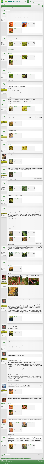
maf (1, 280)
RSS (42, 460)
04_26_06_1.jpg (15, 237)
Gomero (9, 166)
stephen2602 (3, 17)
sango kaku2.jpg (29, 146)
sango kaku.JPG (15, 146)
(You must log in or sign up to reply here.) (38, 454)
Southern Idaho (4, 125)
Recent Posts (3, 4)
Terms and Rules (41, 461)
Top (41, 460)
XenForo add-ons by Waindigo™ (4, 463)
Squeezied (2, 346)
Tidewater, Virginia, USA (4, 255)
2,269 (5, 284)
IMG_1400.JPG (15, 60)
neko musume (3, 212)
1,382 (5, 163)
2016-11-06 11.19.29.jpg (30, 422)
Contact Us (36, 460)
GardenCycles (10, 49)
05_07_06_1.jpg (29, 237)
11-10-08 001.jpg (29, 444)
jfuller (9, 452)
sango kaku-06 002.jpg (16, 252)
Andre (2, 87)
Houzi (8, 396)
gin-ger (2, 251)
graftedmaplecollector (3, 174)
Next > (9, 10)
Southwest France (4, 165)
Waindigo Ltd (11, 463)
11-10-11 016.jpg (15, 444)
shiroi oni (9, 193)
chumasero (3, 74)
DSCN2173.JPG (15, 106)
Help (38, 460)
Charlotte (5, 60)
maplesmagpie (3, 403)
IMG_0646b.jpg (15, 316)
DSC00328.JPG (15, 28)
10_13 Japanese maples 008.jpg (30, 405)
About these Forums (40, 2)
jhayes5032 (3, 148)
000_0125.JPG (15, 172)
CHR (8, 48)
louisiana (5, 178)
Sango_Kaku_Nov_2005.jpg (17, 121)
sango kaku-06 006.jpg (29, 252)
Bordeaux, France (4, 93)
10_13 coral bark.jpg (16, 405)
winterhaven (3, 304)
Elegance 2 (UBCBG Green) (4, 460)
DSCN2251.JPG (15, 133)
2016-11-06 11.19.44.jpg (16, 422)
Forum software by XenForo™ (7, 461)
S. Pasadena (5, 203)
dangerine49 (3, 424)
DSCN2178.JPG (29, 106)
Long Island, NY (4, 428)
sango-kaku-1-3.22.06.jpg (16, 198)
